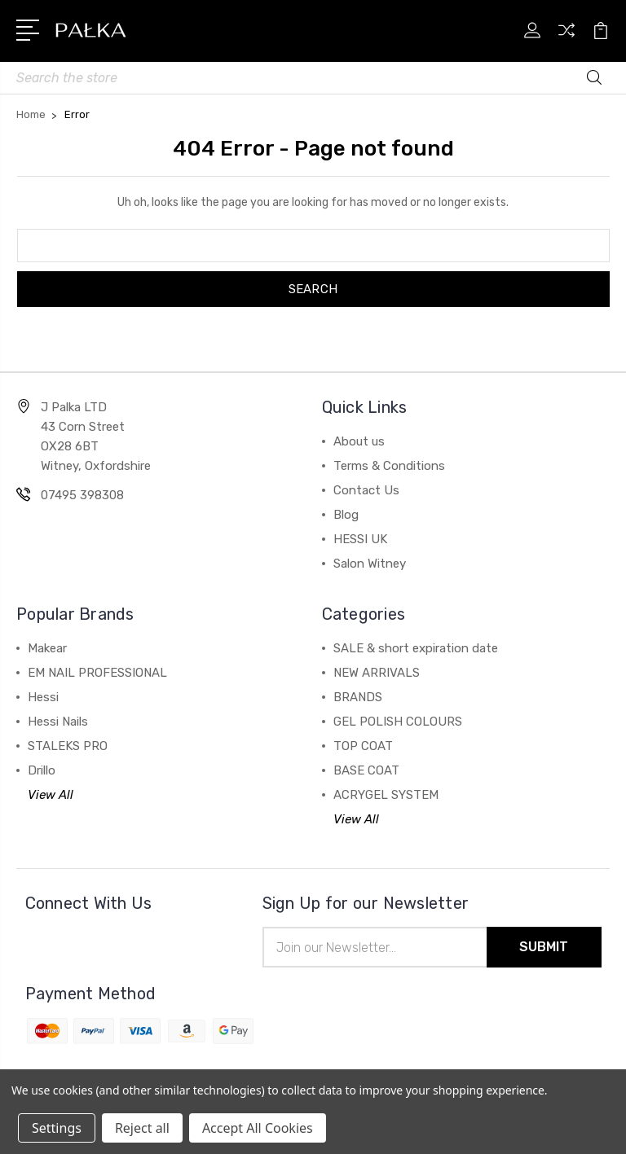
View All (50, 795)
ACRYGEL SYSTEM (386, 795)
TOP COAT (363, 746)
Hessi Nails (58, 721)
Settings (57, 1128)
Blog (346, 514)
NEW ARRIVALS (376, 672)
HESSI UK (360, 539)
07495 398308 (82, 495)
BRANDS (357, 697)
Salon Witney (369, 563)
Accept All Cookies (257, 1128)
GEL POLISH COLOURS (397, 721)
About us (359, 441)
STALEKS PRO (68, 746)
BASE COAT (366, 770)
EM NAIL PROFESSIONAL (97, 672)
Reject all (142, 1128)
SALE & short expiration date (415, 648)
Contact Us (366, 490)
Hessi (43, 697)
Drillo (41, 770)
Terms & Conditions (389, 466)
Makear (47, 648)
